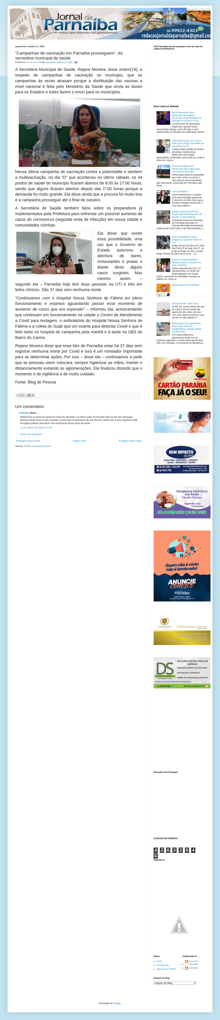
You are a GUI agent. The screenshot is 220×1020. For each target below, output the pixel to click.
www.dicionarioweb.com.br (179, 805)
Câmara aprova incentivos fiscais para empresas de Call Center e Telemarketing (187, 214)
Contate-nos (162, 965)
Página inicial (79, 441)
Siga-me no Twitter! (166, 969)
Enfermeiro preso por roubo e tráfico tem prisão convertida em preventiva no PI (188, 143)
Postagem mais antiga (130, 441)
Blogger (117, 1003)
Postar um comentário (31, 434)
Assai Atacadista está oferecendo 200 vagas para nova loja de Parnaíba (186, 169)
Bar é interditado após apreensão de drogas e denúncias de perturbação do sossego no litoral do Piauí (186, 116)
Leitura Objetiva (180, 191)
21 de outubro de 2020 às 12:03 (36, 427)
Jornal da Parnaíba (193, 962)
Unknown (24, 413)
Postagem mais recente (28, 441)
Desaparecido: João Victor (185, 303)
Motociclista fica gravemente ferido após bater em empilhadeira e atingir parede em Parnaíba (186, 327)
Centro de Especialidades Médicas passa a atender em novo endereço (186, 262)
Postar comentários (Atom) (37, 446)
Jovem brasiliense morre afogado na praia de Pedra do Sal (187, 240)
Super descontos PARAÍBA (186, 285)
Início (159, 961)
